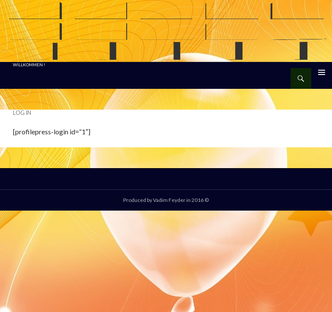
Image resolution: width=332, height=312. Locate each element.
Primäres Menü (321, 72)
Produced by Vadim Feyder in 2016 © (166, 200)
